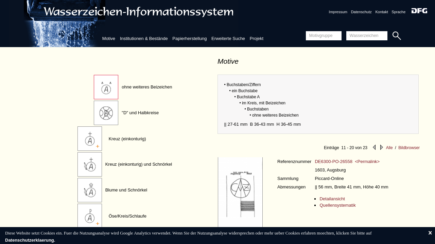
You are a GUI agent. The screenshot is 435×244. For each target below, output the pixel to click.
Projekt (256, 38)
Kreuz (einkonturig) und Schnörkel (138, 164)
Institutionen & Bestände (144, 38)
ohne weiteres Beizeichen (147, 86)
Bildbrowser (409, 147)
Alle (389, 147)
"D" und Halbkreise (140, 112)
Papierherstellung (189, 38)
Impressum (338, 12)
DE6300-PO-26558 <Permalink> (347, 161)
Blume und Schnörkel (126, 189)
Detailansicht (332, 198)
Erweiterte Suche (228, 38)
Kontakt (381, 12)
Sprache (398, 12)
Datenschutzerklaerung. (30, 240)
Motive (108, 38)
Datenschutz (361, 12)
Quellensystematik (337, 205)
